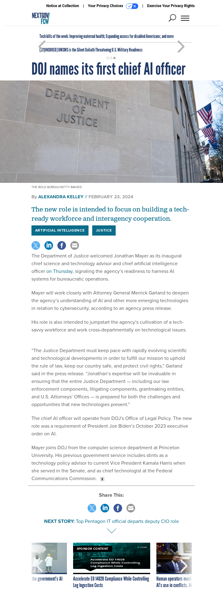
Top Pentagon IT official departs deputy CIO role (127, 521)
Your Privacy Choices (113, 6)
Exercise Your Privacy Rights (171, 6)
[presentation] (39, 566)
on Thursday (59, 271)
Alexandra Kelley (61, 196)
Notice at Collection (62, 6)
